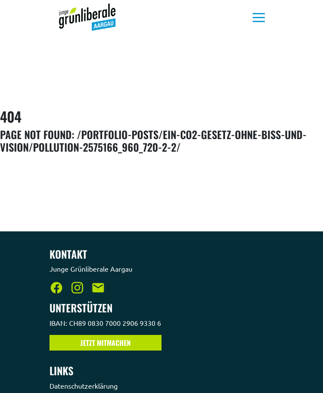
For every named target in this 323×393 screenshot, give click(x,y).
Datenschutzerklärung (84, 385)
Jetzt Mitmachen (105, 343)
